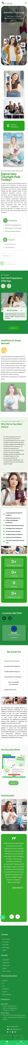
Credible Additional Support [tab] (14, 671)
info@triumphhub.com (14, 1029)
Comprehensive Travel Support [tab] (14, 677)
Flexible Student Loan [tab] (14, 689)
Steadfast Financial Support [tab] (14, 661)
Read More (14, 637)
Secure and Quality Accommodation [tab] (16, 683)
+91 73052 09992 (12, 1026)
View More (14, 23)
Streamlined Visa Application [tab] (14, 666)
